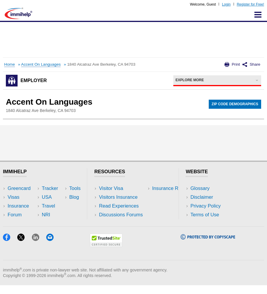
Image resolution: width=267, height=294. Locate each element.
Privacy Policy (205, 206)
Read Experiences (119, 206)
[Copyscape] (208, 246)
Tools (60, 214)
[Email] (52, 248)
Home (9, 64)
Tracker (16, 223)
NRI (58, 206)
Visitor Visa (111, 188)
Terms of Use (204, 214)
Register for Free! (250, 4)
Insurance (18, 206)
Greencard (19, 188)
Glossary (200, 188)
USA (59, 188)
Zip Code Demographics (235, 104)
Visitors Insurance (118, 197)
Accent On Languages (41, 64)
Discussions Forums (121, 214)
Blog (59, 223)
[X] (24, 248)
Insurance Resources (122, 223)
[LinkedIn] (39, 248)
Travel (61, 197)
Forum (15, 214)
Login (226, 4)
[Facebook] (10, 248)
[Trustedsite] (106, 254)
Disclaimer (201, 197)
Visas (13, 197)
